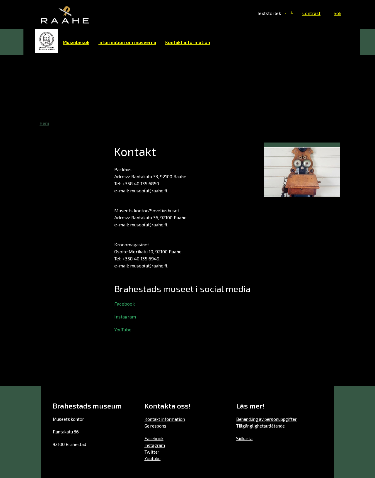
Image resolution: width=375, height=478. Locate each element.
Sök (337, 13)
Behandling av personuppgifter (266, 419)
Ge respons (155, 425)
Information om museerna (127, 42)
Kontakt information (187, 42)
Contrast (311, 13)
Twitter (151, 452)
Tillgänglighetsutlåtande (260, 425)
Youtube (152, 458)
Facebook (124, 303)
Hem (46, 41)
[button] (302, 171)
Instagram (125, 316)
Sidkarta (244, 438)
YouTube (123, 329)
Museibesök (76, 42)
